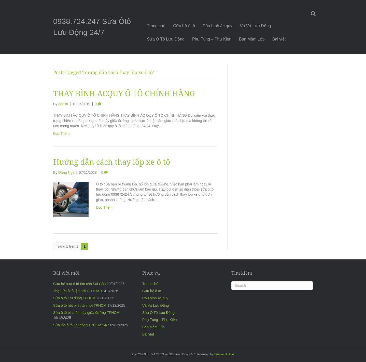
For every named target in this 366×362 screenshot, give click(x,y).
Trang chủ (156, 26)
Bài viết (279, 39)
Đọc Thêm (61, 133)
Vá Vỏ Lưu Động (255, 26)
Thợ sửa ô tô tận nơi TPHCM (76, 291)
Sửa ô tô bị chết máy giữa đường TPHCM (86, 313)
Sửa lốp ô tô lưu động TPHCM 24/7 (81, 325)
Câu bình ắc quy (217, 26)
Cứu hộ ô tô (184, 26)
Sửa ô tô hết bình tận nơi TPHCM (79, 305)
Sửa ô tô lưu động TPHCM (74, 298)
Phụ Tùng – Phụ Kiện (211, 39)
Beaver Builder (224, 354)
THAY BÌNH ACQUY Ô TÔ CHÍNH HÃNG (124, 93)
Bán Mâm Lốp (252, 39)
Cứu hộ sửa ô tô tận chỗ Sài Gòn (79, 284)
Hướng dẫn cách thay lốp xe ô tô (111, 162)
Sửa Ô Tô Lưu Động (166, 39)
